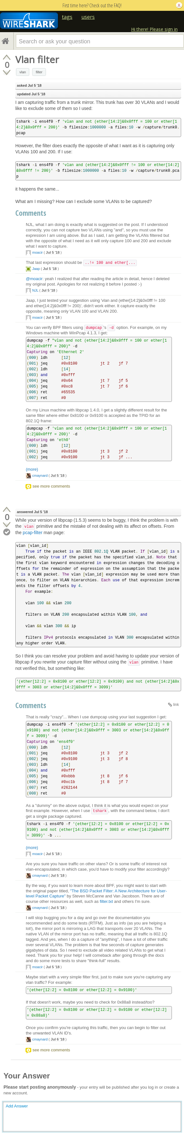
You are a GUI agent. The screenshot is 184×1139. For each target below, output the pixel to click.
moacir (37, 252)
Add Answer (17, 1106)
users (88, 16)
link (176, 704)
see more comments (51, 486)
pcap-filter (32, 532)
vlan (22, 72)
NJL (35, 290)
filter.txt (106, 901)
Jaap (36, 269)
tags (67, 16)
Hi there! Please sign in (154, 29)
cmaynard (40, 475)
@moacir (34, 278)
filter (39, 72)
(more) (32, 469)
